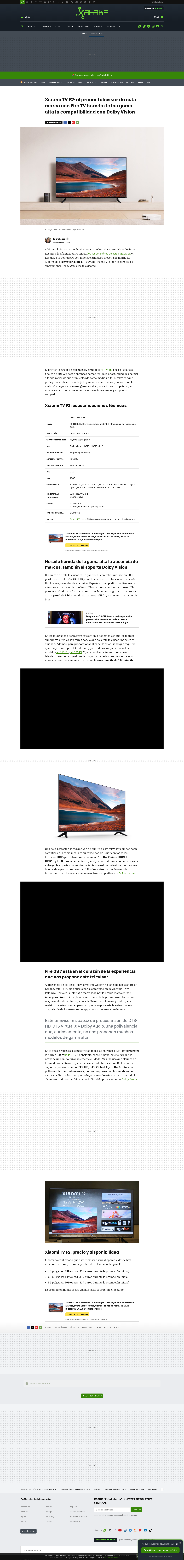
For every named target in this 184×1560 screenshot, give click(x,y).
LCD (85, 1327)
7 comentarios (55, 122)
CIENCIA (69, 26)
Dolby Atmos (129, 1079)
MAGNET (98, 26)
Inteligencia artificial (78, 1516)
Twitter (162, 26)
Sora (148, 82)
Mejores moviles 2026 (48, 1489)
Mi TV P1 (62, 652)
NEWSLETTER (113, 26)
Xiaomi (108, 1327)
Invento (104, 82)
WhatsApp (139, 26)
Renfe (140, 82)
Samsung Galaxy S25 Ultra (115, 1489)
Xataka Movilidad (77, 1511)
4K (100, 1327)
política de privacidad (128, 1515)
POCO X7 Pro (153, 1489)
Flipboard (73, 122)
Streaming (25, 1506)
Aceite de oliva (117, 82)
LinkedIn (145, 1530)
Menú (27, 16)
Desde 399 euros (78, 519)
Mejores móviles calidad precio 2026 (75, 1489)
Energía (49, 1511)
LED (92, 1327)
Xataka (92, 12)
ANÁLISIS (32, 26)
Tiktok (144, 26)
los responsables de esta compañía (109, 253)
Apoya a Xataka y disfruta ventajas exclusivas (136, 1540)
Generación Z (92, 82)
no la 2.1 (69, 1055)
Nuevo (156, 16)
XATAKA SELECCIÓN (50, 26)
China (43, 82)
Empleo (49, 1521)
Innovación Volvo (97, 34)
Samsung (50, 1516)
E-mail (77, 122)
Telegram (148, 26)
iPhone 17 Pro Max (137, 1489)
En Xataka (89, 613)
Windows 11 (75, 1521)
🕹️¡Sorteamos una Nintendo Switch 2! (90, 75)
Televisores (74, 1327)
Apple (23, 1516)
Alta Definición (61, 1327)
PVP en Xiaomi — (77, 545)
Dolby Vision (127, 873)
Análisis (49, 1506)
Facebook (65, 122)
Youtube (157, 26)
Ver (93, 1396)
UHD (117, 1327)
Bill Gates (70, 82)
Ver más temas (28, 1531)
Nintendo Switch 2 (56, 82)
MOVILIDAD (83, 26)
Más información (111, 1557)
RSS (135, 1530)
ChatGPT (97, 1489)
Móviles (24, 1511)
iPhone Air (130, 82)
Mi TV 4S (106, 369)
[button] (60, 238)
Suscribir (136, 1509)
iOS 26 (80, 82)
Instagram (153, 26)
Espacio (73, 1506)
